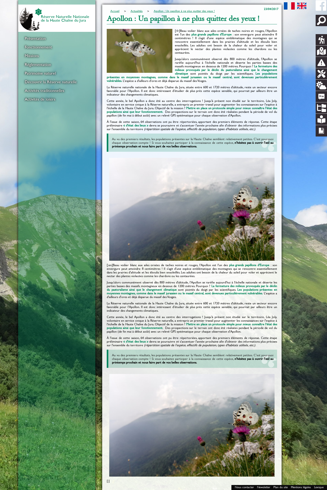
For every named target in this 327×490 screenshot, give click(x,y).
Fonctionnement (38, 47)
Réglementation (38, 64)
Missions (32, 55)
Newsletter (263, 487)
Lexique (319, 487)
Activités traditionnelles (44, 90)
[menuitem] (56, 38)
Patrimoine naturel (40, 73)
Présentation (35, 38)
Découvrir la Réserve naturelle (51, 82)
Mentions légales (301, 487)
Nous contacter (244, 487)
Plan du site (280, 487)
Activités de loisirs (40, 99)
